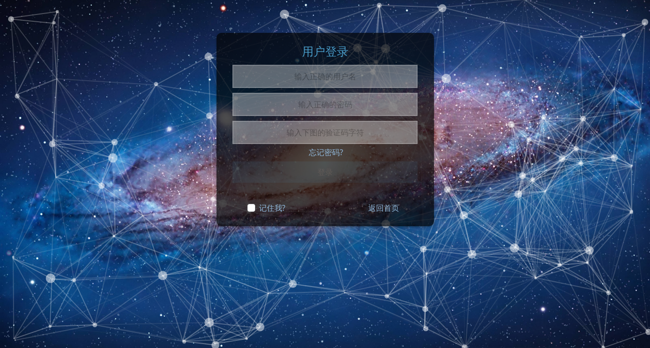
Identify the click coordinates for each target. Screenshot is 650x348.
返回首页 (383, 208)
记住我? (272, 208)
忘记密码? (326, 152)
